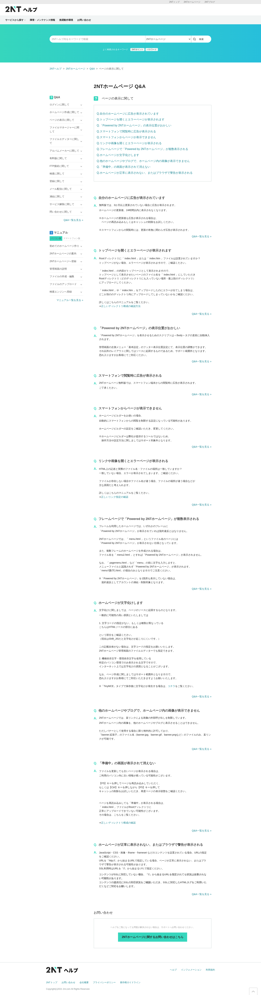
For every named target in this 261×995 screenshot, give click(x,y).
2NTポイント (137, 49)
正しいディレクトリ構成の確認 (118, 822)
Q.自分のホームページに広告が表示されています (128, 113)
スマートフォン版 (71, 238)
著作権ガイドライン (130, 982)
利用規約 (210, 969)
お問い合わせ (84, 20)
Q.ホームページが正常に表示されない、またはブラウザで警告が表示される (145, 172)
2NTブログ (210, 2)
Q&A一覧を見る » (201, 236)
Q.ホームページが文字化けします (118, 154)
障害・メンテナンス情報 (42, 20)
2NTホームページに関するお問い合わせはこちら (152, 937)
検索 (201, 39)
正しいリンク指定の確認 (114, 496)
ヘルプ (173, 969)
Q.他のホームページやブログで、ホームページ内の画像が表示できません (143, 160)
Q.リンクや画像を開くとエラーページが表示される (129, 143)
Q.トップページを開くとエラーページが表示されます (130, 119)
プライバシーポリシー (104, 982)
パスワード (152, 49)
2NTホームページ (192, 2)
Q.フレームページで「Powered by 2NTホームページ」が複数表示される (142, 148)
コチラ (171, 686)
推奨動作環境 (66, 20)
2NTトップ (174, 2)
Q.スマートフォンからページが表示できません (126, 137)
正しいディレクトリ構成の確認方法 (121, 306)
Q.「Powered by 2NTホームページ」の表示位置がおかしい (134, 125)
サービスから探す (15, 20)
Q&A (92, 68)
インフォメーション (191, 969)
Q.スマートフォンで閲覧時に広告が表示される (126, 131)
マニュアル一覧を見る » (69, 300)
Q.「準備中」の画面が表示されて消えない (123, 166)
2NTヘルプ (56, 68)
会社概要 (84, 982)
